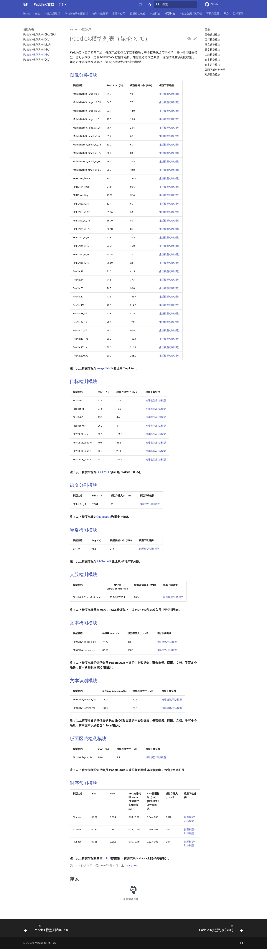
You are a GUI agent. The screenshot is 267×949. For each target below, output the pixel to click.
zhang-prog (131, 865)
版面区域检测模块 (88, 738)
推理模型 (164, 94)
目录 (207, 29)
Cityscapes (103, 517)
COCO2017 (103, 472)
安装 (37, 13)
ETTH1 (106, 858)
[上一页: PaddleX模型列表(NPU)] (47, 929)
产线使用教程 (52, 13)
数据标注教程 (137, 13)
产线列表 (155, 13)
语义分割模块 (83, 485)
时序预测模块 (83, 783)
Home (26, 13)
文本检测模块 (83, 623)
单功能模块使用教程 (76, 13)
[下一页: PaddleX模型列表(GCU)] (220, 929)
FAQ (226, 13)
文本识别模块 (83, 680)
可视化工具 (212, 13)
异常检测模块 (83, 530)
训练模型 (174, 94)
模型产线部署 (100, 13)
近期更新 (238, 13)
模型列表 (170, 13)
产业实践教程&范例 (190, 13)
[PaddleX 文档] (25, 4)
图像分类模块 (83, 75)
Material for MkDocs (46, 943)
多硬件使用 (118, 13)
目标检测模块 (83, 381)
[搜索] (175, 4)
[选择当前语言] (149, 4)
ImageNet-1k (104, 368)
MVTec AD (104, 561)
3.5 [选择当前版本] (61, 4)
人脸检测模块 (83, 574)
